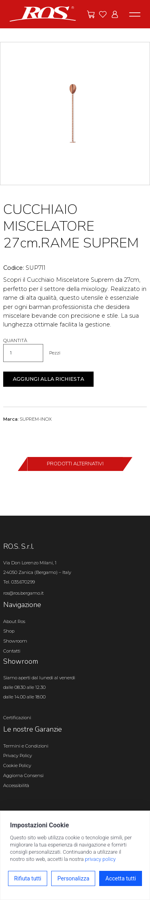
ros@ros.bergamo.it (23, 593)
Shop (8, 631)
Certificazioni (17, 717)
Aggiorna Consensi (23, 775)
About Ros (14, 621)
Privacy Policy (17, 755)
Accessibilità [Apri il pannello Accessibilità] (16, 785)
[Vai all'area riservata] (115, 14)
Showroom (15, 641)
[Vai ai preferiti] (103, 14)
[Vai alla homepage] (43, 13)
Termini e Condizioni (25, 746)
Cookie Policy (17, 765)
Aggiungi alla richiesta (48, 379)
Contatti (11, 651)
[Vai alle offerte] (91, 14)
